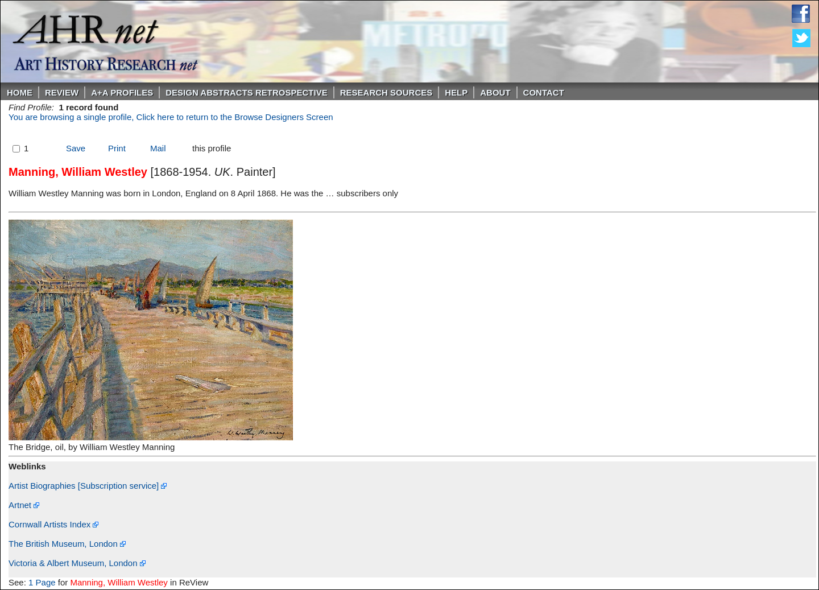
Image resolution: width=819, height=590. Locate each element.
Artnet (24, 505)
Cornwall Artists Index (53, 524)
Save (75, 148)
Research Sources (386, 92)
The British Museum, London (67, 543)
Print (117, 148)
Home (19, 92)
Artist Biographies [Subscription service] (88, 485)
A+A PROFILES (122, 92)
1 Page (42, 582)
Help (456, 92)
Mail (158, 148)
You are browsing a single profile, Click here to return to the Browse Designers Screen (171, 117)
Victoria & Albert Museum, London (77, 563)
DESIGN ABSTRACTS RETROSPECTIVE (246, 92)
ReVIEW (61, 92)
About (495, 92)
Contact (543, 92)
